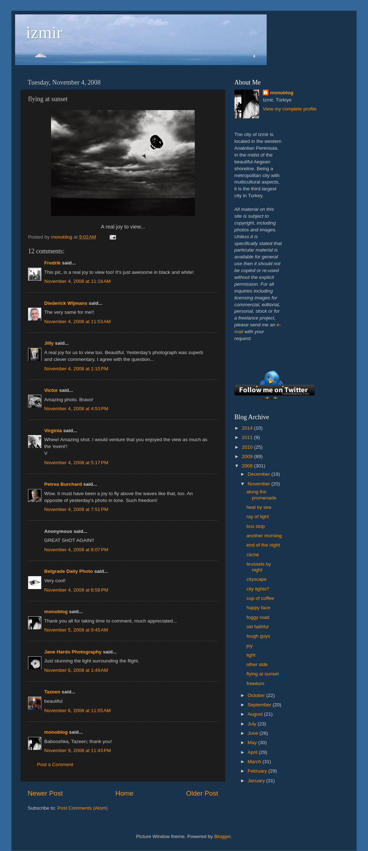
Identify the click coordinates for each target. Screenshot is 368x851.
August (256, 714)
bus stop (256, 526)
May (253, 742)
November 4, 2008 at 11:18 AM (77, 281)
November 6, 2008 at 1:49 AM (76, 670)
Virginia (53, 430)
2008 (248, 465)
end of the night (263, 545)
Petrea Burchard (63, 484)
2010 (248, 447)
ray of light (258, 516)
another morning (264, 535)
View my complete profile (290, 109)
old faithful (258, 626)
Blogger (222, 836)
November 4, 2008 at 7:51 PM (76, 509)
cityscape (257, 579)
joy (250, 645)
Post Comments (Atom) (83, 808)
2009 (248, 456)
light (251, 655)
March (255, 761)
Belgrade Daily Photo (68, 571)
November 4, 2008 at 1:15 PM (76, 368)
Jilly (49, 343)
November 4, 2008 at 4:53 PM (76, 408)
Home (124, 793)
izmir (44, 32)
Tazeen (52, 691)
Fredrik (52, 263)
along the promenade (261, 494)
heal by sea (259, 507)
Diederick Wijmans (65, 303)
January (257, 780)
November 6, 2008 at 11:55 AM (77, 710)
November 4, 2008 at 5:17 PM (76, 462)
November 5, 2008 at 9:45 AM (76, 630)
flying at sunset (263, 673)
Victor (51, 390)
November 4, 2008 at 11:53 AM (77, 321)
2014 (248, 428)
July (253, 723)
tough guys (258, 636)
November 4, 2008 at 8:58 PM (76, 590)
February (258, 771)
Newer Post (45, 793)
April (253, 752)
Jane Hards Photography (73, 652)
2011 (248, 437)
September (260, 704)
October (257, 695)
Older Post (202, 793)
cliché (253, 554)
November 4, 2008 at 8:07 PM (76, 549)
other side (257, 664)
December (259, 474)
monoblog (56, 611)
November (259, 483)
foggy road (258, 617)
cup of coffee (260, 598)
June (253, 733)
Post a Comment (55, 764)
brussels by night (259, 566)
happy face (258, 607)
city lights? (258, 589)
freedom (255, 683)
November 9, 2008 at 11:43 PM (77, 750)
